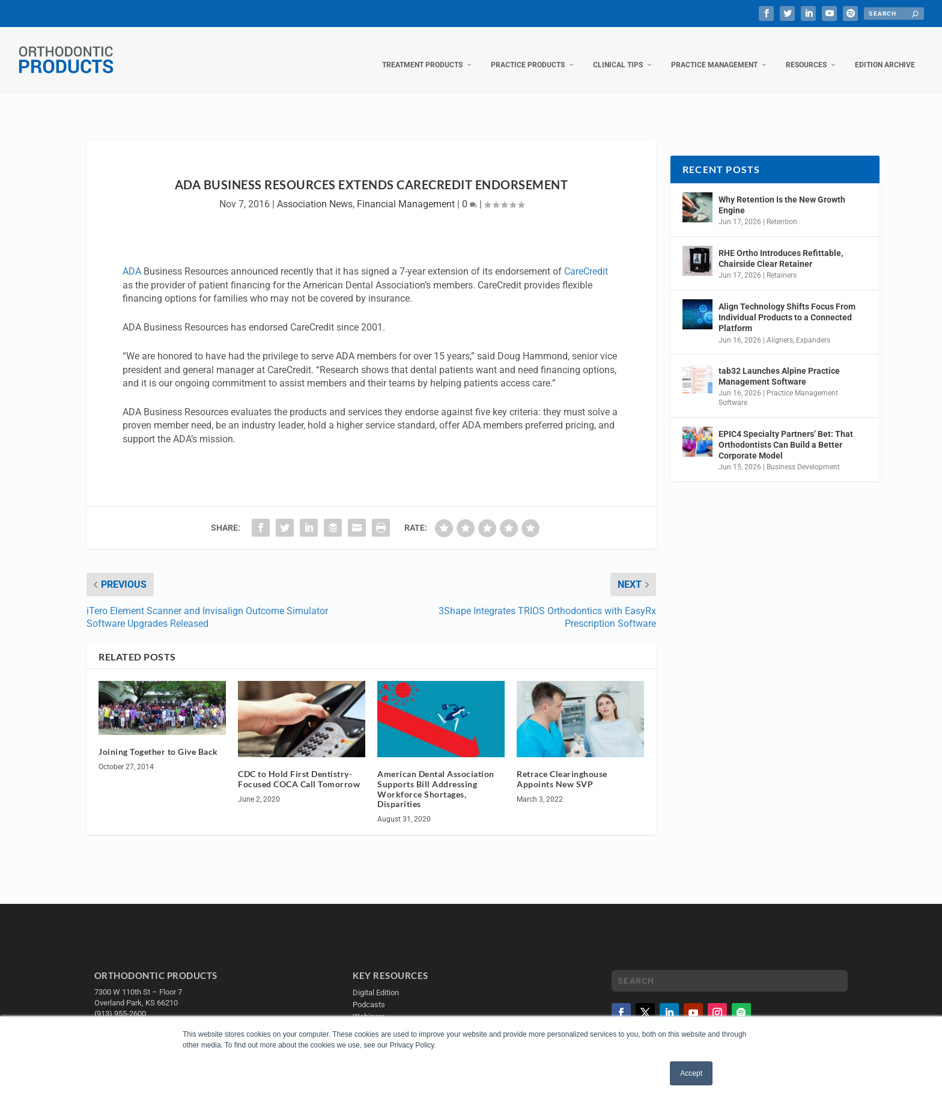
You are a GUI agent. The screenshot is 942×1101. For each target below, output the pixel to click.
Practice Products (528, 53)
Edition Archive (885, 53)
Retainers (782, 263)
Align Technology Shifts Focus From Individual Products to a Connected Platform (787, 305)
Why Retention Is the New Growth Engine (782, 193)
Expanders (813, 327)
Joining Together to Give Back (158, 739)
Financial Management (406, 192)
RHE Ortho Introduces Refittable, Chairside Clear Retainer (781, 246)
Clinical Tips (618, 53)
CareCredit (586, 259)
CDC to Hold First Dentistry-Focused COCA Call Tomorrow (299, 767)
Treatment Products (422, 53)
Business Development (803, 455)
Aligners (780, 327)
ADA (132, 259)
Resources (806, 53)
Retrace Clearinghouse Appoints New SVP (562, 767)
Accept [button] (691, 1073)
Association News (315, 192)
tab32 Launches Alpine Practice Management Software (779, 364)
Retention (782, 210)
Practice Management (714, 53)
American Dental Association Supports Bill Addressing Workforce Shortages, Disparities (435, 777)
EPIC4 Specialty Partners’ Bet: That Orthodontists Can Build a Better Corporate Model (786, 432)
